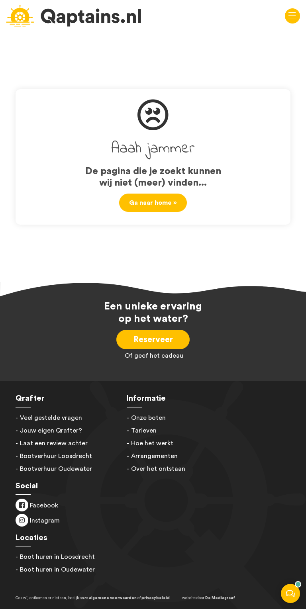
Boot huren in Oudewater (57, 569)
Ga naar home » (153, 203)
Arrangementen (154, 456)
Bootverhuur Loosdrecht (56, 456)
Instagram (44, 520)
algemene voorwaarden (113, 598)
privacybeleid (155, 598)
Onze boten (148, 418)
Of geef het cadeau (153, 355)
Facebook (43, 505)
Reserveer (153, 339)
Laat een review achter (54, 443)
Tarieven (144, 430)
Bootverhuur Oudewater (56, 469)
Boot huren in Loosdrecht (57, 557)
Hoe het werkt (152, 443)
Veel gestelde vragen (51, 418)
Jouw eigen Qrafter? (51, 430)
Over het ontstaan (158, 469)
